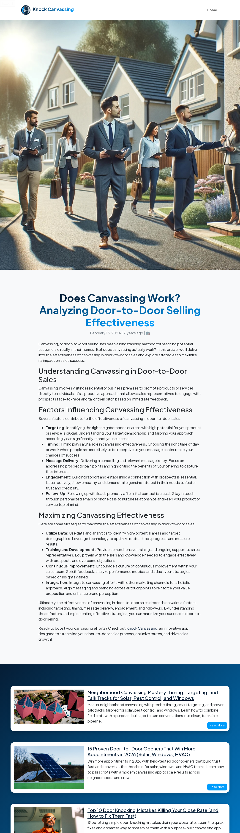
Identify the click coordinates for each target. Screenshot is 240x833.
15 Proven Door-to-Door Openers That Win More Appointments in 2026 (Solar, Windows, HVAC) (141, 751)
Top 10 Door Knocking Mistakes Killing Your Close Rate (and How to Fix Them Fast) (152, 813)
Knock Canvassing (141, 628)
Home (212, 10)
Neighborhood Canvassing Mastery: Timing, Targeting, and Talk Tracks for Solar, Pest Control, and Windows (152, 695)
